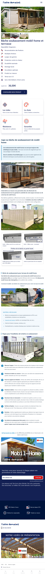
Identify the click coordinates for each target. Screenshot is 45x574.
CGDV (2, 564)
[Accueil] (10, 2)
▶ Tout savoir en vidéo (8, 433)
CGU (6, 564)
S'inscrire (38, 477)
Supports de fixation (10, 320)
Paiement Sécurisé (6, 567)
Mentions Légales (11, 564)
